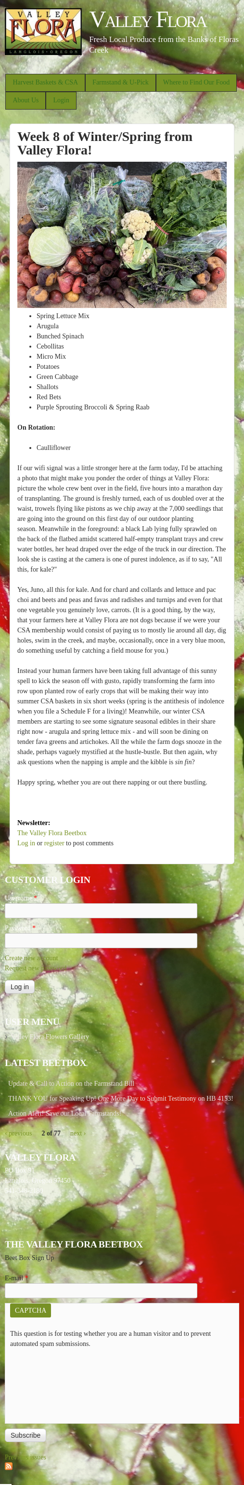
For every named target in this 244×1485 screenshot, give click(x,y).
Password (20, 928)
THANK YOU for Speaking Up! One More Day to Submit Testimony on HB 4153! (120, 1098)
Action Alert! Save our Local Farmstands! (64, 1113)
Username (21, 898)
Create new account (31, 958)
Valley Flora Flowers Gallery (50, 1036)
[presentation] (49, 1383)
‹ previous (18, 1133)
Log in (26, 843)
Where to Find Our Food (196, 82)
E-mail (16, 1278)
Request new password (35, 968)
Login (61, 100)
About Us (26, 100)
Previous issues (25, 1457)
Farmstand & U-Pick (120, 82)
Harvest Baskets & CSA (45, 82)
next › (78, 1133)
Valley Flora (147, 19)
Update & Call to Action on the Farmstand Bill (71, 1083)
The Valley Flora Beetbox (52, 833)
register (54, 843)
